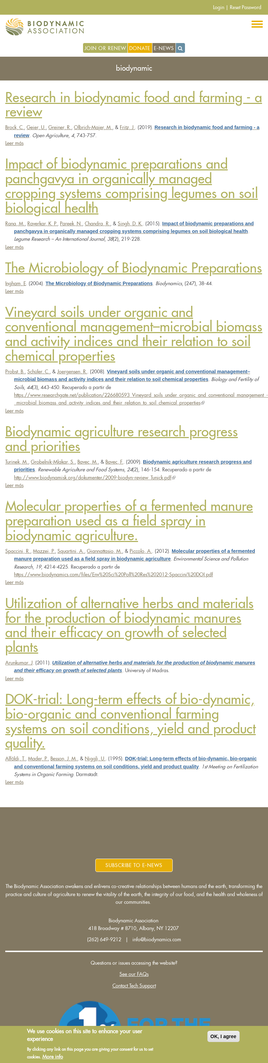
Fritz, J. (127, 127)
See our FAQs (134, 974)
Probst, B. (15, 371)
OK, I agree (223, 1037)
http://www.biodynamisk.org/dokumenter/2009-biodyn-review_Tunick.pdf (95, 477)
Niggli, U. (95, 758)
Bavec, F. (114, 461)
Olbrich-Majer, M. (93, 127)
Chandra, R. (97, 223)
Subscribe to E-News (134, 865)
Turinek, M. (16, 461)
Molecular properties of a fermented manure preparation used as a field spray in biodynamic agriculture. (129, 521)
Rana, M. (15, 223)
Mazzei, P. (44, 551)
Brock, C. (14, 127)
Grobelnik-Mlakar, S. (53, 461)
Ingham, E (15, 283)
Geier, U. (36, 127)
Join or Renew (105, 48)
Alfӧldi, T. (15, 758)
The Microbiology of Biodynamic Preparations (133, 268)
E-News (164, 48)
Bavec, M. (87, 461)
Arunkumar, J (19, 662)
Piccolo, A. (141, 551)
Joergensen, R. (72, 371)
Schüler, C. (38, 371)
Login (218, 7)
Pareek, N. (71, 223)
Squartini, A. (70, 551)
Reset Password (245, 7)
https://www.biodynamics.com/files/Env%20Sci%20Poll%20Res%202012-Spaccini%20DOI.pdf (113, 574)
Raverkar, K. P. (42, 223)
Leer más (14, 143)
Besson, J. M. (63, 758)
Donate (139, 48)
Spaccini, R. (17, 551)
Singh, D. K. (130, 223)
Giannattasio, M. (104, 551)
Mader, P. (38, 758)
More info (52, 1057)
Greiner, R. (59, 127)
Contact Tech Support (134, 985)
